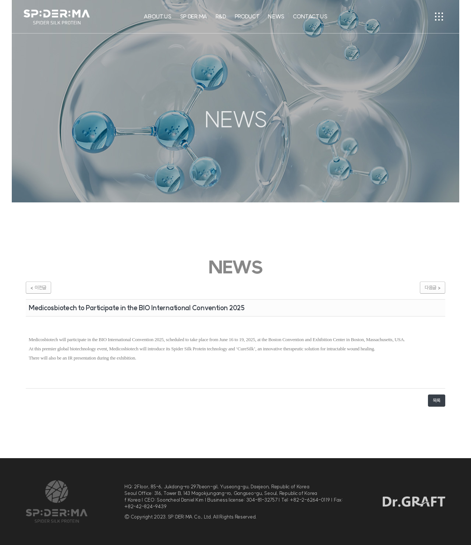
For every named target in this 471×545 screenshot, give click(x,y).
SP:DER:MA (193, 16)
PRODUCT (247, 16)
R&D (221, 16)
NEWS (276, 16)
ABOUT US (157, 16)
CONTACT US (310, 16)
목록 (436, 400)
